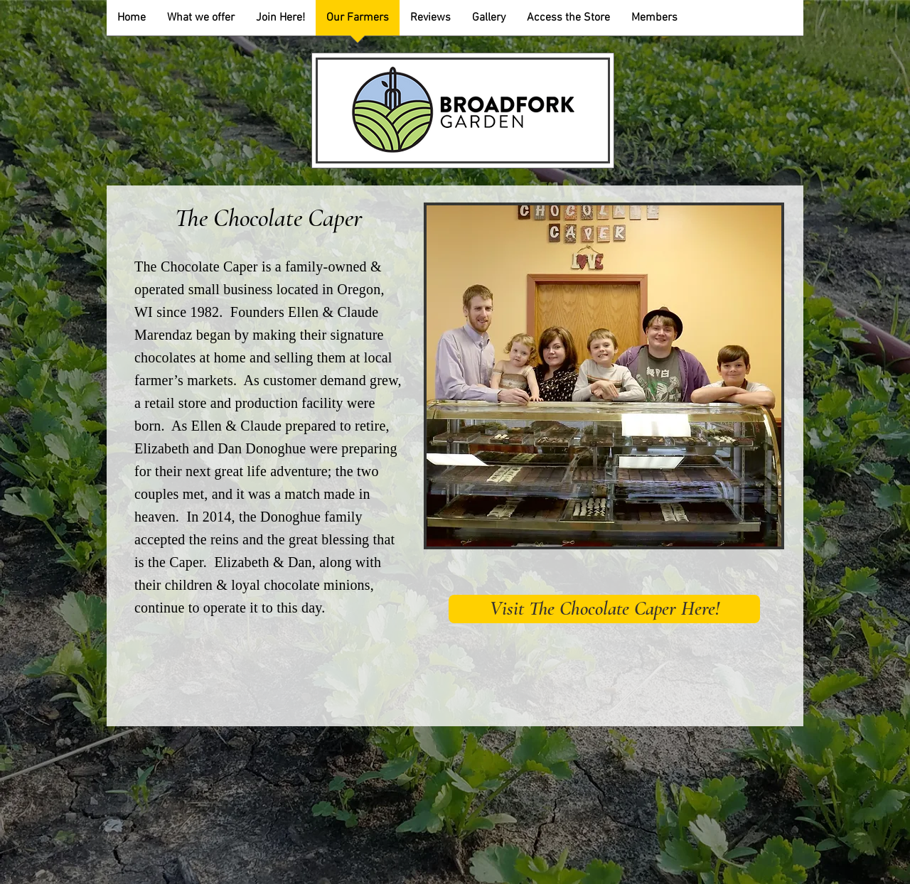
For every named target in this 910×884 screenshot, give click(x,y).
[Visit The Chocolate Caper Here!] (604, 609)
